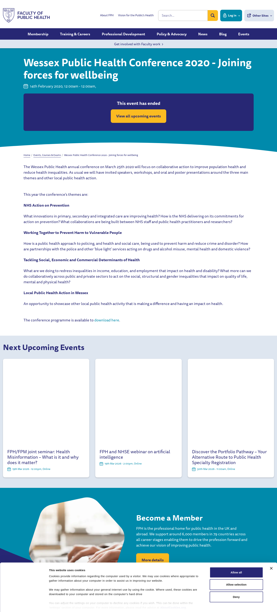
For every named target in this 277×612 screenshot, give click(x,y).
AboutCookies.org (173, 590)
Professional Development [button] (123, 34)
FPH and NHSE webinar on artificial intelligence (135, 372)
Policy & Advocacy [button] (172, 34)
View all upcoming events (138, 116)
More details (153, 478)
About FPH (107, 15)
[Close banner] (271, 551)
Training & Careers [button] (75, 34)
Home (27, 155)
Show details (196, 604)
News (203, 34)
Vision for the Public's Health (136, 15)
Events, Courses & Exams (47, 155)
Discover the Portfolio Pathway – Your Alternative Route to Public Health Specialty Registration (229, 375)
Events (243, 34)
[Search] (183, 15)
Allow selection (236, 567)
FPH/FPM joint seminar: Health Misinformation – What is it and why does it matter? (43, 375)
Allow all (236, 554)
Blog (223, 34)
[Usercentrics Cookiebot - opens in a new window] (24, 605)
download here (106, 320)
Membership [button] (38, 34)
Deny (236, 579)
